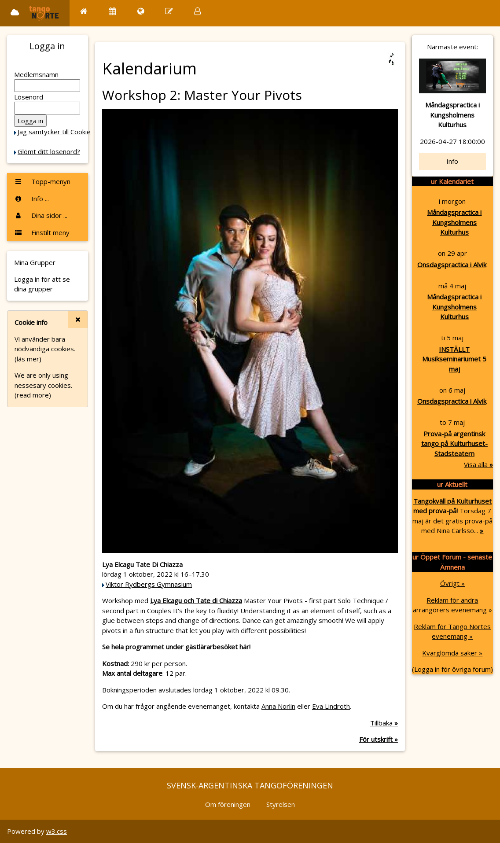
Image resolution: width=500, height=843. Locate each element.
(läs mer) (28, 358)
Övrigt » (452, 583)
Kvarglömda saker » (452, 652)
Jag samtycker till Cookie (54, 131)
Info (452, 161)
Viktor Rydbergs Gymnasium (149, 584)
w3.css (56, 831)
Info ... (31, 198)
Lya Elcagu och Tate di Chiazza (196, 600)
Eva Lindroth (331, 706)
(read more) (33, 394)
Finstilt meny (42, 232)
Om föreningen (227, 804)
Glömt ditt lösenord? (49, 151)
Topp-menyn (42, 181)
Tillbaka (384, 722)
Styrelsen (280, 804)
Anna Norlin (278, 706)
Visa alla (478, 464)
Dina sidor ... (40, 215)
